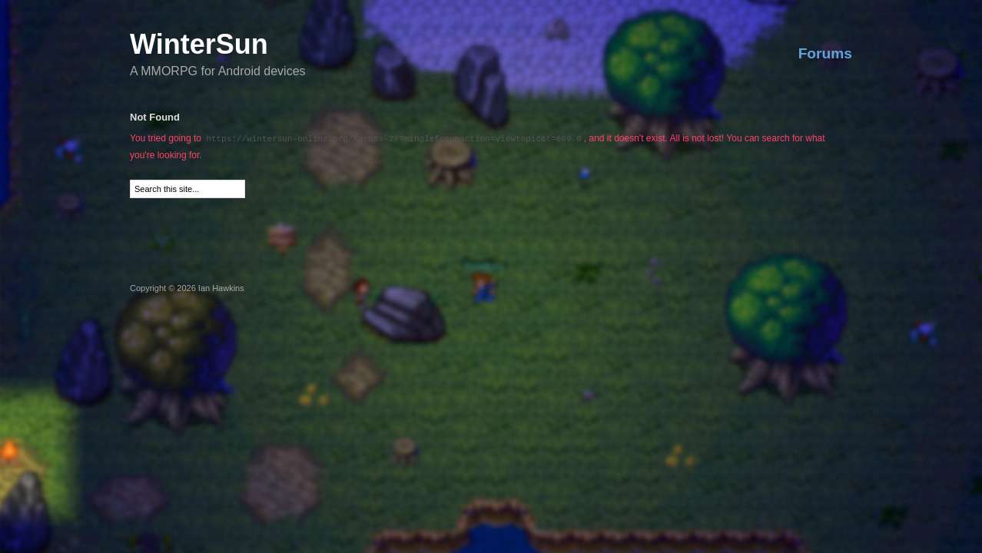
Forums (825, 53)
